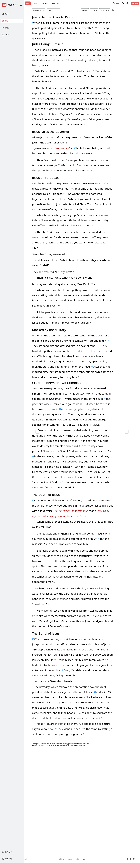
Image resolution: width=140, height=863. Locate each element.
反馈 (86, 859)
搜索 (35, 3)
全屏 (97, 10)
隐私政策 (70, 859)
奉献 (135, 3)
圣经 (27, 3)
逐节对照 (55, 3)
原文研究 (44, 3)
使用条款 (78, 859)
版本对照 (108, 10)
